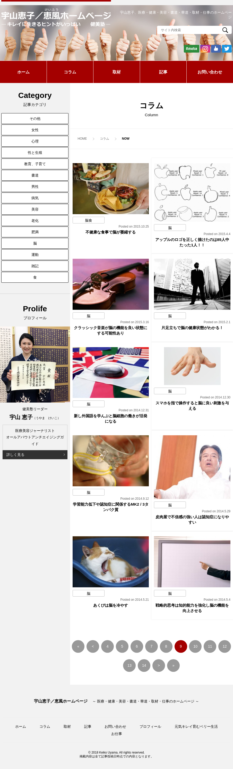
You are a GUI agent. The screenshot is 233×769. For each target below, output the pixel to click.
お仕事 (116, 734)
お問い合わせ (209, 72)
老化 (35, 221)
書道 (35, 175)
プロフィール (150, 726)
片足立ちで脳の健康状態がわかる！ (192, 327)
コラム (70, 72)
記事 (163, 72)
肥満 (35, 232)
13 (129, 665)
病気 (35, 198)
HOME (82, 138)
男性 (35, 187)
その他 (35, 118)
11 (210, 646)
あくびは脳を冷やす (110, 605)
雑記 (35, 266)
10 (195, 646)
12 (225, 646)
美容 (35, 209)
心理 (35, 141)
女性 (35, 130)
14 (144, 665)
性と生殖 (35, 153)
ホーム (23, 72)
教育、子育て (35, 164)
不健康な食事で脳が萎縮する (110, 232)
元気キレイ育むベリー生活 (196, 726)
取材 (117, 72)
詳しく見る (15, 455)
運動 (35, 255)
